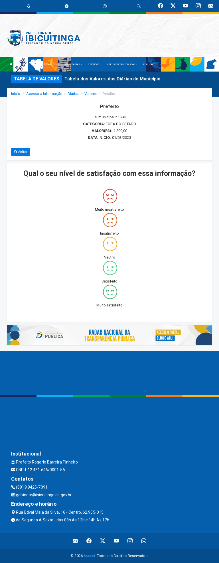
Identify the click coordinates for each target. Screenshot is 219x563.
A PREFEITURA (27, 64)
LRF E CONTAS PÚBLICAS (122, 64)
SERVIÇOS (95, 64)
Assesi (89, 556)
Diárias (73, 94)
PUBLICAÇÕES (152, 64)
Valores (90, 94)
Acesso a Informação (44, 94)
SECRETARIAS (73, 64)
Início (15, 94)
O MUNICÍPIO (50, 64)
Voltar (20, 152)
